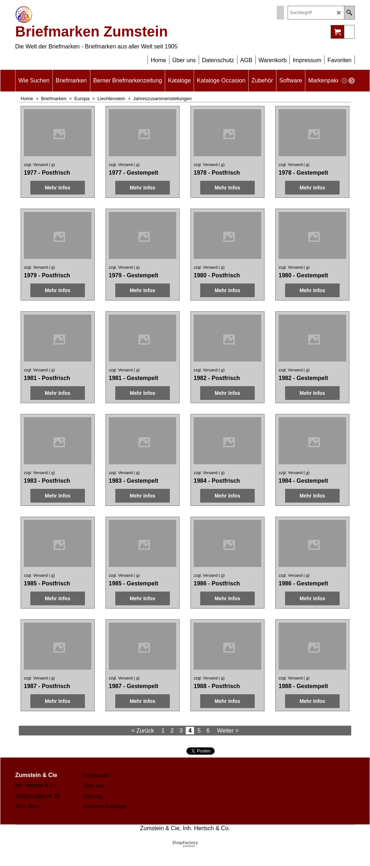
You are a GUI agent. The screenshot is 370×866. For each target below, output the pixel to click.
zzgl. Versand (36, 164)
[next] (351, 80)
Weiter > (228, 731)
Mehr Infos (57, 188)
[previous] (344, 80)
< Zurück (143, 731)
